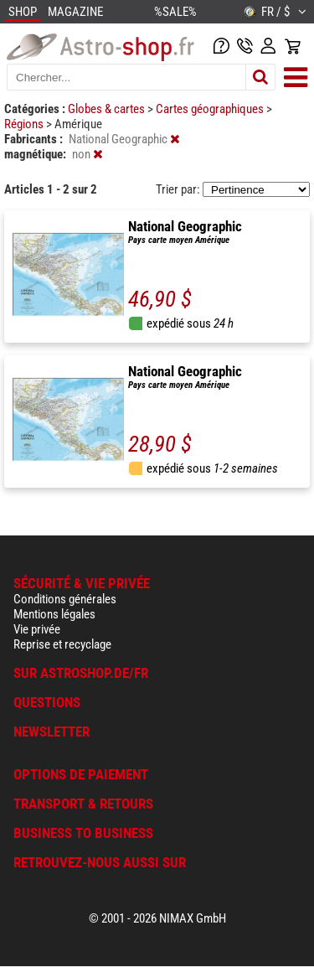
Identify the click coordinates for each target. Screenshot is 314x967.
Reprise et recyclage (62, 644)
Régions (25, 124)
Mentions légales (54, 614)
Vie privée (36, 629)
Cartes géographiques (211, 108)
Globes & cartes (107, 108)
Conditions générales (64, 599)
